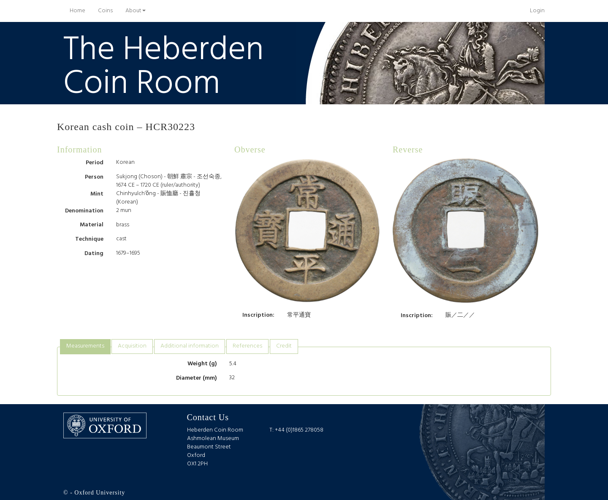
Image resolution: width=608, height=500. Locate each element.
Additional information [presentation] (189, 346)
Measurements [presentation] (85, 346)
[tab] (85, 346)
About (135, 11)
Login (537, 11)
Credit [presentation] (284, 346)
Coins (105, 11)
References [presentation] (247, 346)
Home (81, 10)
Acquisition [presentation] (132, 346)
